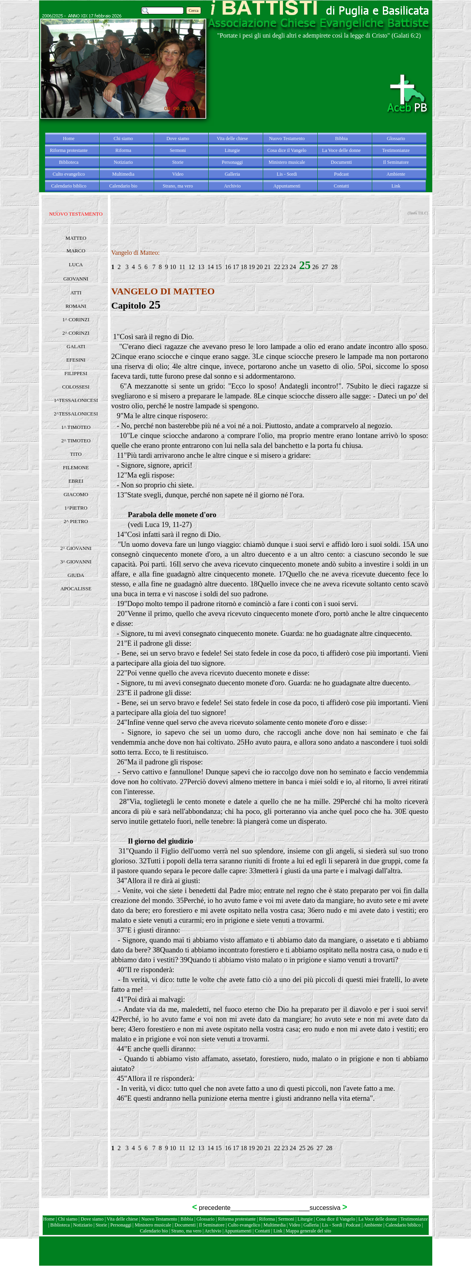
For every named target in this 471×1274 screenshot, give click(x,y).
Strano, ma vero (186, 1231)
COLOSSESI (75, 387)
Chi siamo (67, 1219)
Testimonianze (414, 1219)
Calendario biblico (403, 1225)
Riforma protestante (237, 1219)
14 (210, 267)
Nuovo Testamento (160, 1219)
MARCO (75, 251)
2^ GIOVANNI (75, 548)
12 (191, 267)
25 (302, 1148)
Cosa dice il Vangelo (336, 1219)
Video (294, 1225)
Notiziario (82, 1225)
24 (293, 267)
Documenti (185, 1225)
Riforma (267, 1219)
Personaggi (120, 1225)
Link (278, 1231)
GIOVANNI (75, 279)
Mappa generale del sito (308, 1231)
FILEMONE (76, 467)
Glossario (205, 1219)
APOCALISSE (76, 589)
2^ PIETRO (76, 521)
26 (315, 267)
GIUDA (76, 575)
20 (259, 267)
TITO (75, 454)
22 (278, 267)
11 (182, 267)
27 (325, 267)
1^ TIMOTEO (75, 427)
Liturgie (305, 1219)
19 (251, 267)
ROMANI (76, 306)
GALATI (76, 346)
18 (244, 267)
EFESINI (75, 360)
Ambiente (373, 1225)
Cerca (194, 10)
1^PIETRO (75, 508)
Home (49, 1219)
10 (173, 267)
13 (201, 267)
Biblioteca (60, 1225)
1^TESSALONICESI (76, 400)
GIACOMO (76, 494)
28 (334, 267)
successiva (326, 1207)
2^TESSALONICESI (76, 414)
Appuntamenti (238, 1231)
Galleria (311, 1225)
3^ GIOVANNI (75, 562)
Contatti (263, 1231)
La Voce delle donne (377, 1219)
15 (218, 267)
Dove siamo (92, 1219)
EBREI (75, 481)
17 (236, 267)
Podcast (353, 1225)
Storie (101, 1225)
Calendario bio (154, 1231)
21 (267, 267)
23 (285, 267)
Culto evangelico (244, 1225)
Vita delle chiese (122, 1219)
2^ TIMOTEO (75, 441)
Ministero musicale (153, 1225)
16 (228, 267)
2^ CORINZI (76, 333)
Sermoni (286, 1219)
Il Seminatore (211, 1225)
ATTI (75, 293)
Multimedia (275, 1225)
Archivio (212, 1231)
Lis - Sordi (332, 1225)
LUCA (76, 264)
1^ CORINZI (76, 319)
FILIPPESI (75, 373)
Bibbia (187, 1219)
